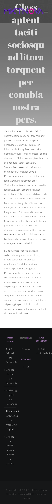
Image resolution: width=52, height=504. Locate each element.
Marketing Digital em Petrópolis (10, 397)
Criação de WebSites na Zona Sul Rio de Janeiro (10, 450)
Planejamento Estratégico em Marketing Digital (10, 420)
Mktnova (26, 498)
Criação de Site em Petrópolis (10, 376)
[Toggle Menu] (46, 11)
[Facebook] (24, 367)
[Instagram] (28, 367)
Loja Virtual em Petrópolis (10, 355)
